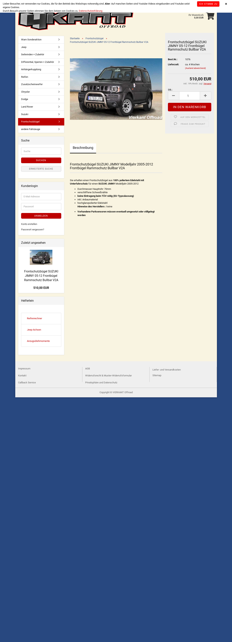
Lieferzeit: (173, 64)
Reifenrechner (34, 318)
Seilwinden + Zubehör (32, 54)
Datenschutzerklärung (90, 10)
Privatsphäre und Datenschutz (101, 382)
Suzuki (24, 114)
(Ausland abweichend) (195, 68)
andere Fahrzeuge (30, 129)
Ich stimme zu (208, 4)
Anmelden (41, 216)
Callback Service (27, 382)
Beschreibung (83, 148)
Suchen (41, 160)
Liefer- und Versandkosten (166, 369)
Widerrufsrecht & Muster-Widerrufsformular (108, 375)
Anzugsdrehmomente (38, 341)
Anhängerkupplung (31, 69)
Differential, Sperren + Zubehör (37, 62)
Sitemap (156, 375)
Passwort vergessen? (32, 229)
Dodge (24, 99)
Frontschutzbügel (30, 121)
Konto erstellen (29, 224)
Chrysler (25, 91)
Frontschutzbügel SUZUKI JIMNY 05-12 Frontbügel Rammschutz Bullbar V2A (41, 276)
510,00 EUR (41, 288)
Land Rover (27, 106)
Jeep (23, 47)
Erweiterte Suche (41, 169)
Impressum (24, 368)
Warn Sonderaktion (31, 39)
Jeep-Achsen (34, 329)
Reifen (24, 76)
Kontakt (22, 375)
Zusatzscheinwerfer (32, 84)
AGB (87, 368)
